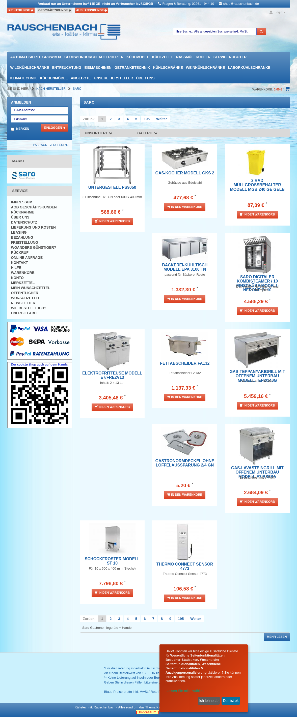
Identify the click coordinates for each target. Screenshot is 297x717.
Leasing (19, 232)
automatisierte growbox (35, 57)
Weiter (161, 119)
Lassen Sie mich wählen (185, 691)
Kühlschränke (168, 68)
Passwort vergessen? (50, 144)
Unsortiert (98, 133)
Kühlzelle (162, 57)
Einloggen (54, 128)
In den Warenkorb (112, 221)
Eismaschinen (97, 68)
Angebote (81, 78)
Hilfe (16, 268)
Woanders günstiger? (33, 247)
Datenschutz (24, 222)
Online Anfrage (27, 258)
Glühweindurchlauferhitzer (93, 57)
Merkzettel (23, 283)
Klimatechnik (23, 78)
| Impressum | (147, 712)
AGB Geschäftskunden (34, 207)
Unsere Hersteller (113, 78)
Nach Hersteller (51, 88)
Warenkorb (23, 273)
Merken (22, 129)
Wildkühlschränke (29, 68)
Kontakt (19, 263)
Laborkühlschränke (249, 68)
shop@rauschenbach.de (241, 4)
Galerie (147, 133)
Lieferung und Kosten (33, 227)
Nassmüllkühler (193, 57)
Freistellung (24, 242)
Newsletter (23, 303)
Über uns (145, 78)
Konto (17, 278)
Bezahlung (22, 237)
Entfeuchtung (67, 68)
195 (147, 119)
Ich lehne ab (208, 701)
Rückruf (20, 253)
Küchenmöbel (54, 78)
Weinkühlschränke (205, 68)
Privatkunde (21, 10)
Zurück (89, 119)
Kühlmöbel (137, 57)
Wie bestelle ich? (28, 308)
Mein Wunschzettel (30, 288)
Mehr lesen (277, 637)
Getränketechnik (132, 68)
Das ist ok (230, 701)
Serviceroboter (230, 57)
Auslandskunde (91, 10)
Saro (77, 88)
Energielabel (25, 313)
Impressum (22, 202)
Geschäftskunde (54, 10)
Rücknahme (22, 212)
